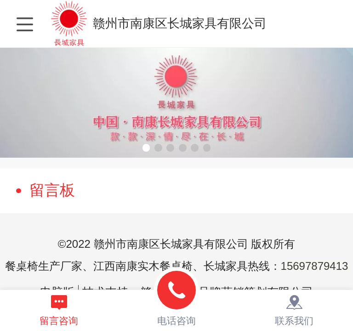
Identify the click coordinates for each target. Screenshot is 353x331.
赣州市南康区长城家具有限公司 (180, 23)
